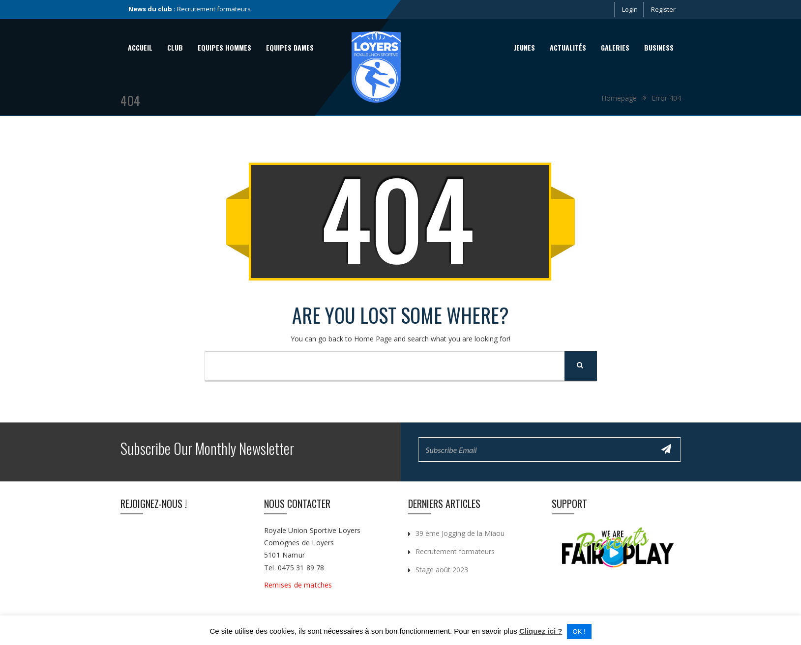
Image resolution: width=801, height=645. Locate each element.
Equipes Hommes (224, 47)
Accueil (140, 47)
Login (630, 9)
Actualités (568, 47)
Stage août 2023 (441, 569)
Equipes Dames (290, 47)
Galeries (615, 47)
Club (175, 47)
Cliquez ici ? (541, 631)
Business (659, 47)
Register (663, 9)
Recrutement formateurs (214, 8)
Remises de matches (299, 584)
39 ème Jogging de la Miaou (459, 533)
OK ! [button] (579, 631)
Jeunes (524, 47)
